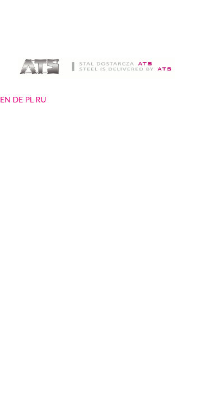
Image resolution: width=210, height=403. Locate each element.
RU (40, 99)
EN (5, 99)
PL (29, 99)
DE (17, 99)
